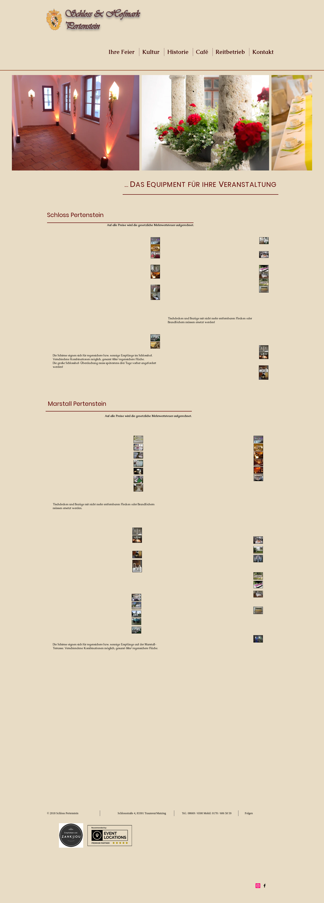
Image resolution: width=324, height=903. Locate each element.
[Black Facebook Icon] (264, 885)
